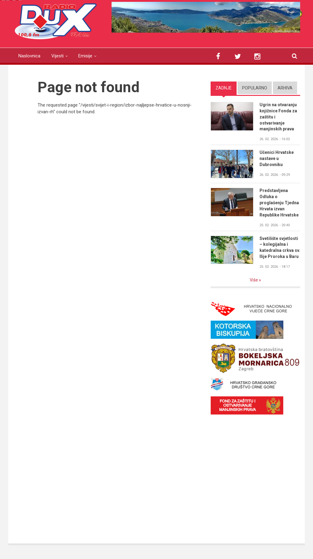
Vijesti (57, 56)
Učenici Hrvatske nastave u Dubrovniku (277, 158)
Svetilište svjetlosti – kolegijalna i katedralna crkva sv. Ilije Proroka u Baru (280, 247)
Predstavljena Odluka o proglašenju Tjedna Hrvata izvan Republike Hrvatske (279, 202)
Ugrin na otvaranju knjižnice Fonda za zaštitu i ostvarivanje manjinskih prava (278, 117)
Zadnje (223, 87)
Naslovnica (29, 56)
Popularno (254, 87)
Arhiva (285, 87)
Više (254, 280)
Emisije (85, 56)
